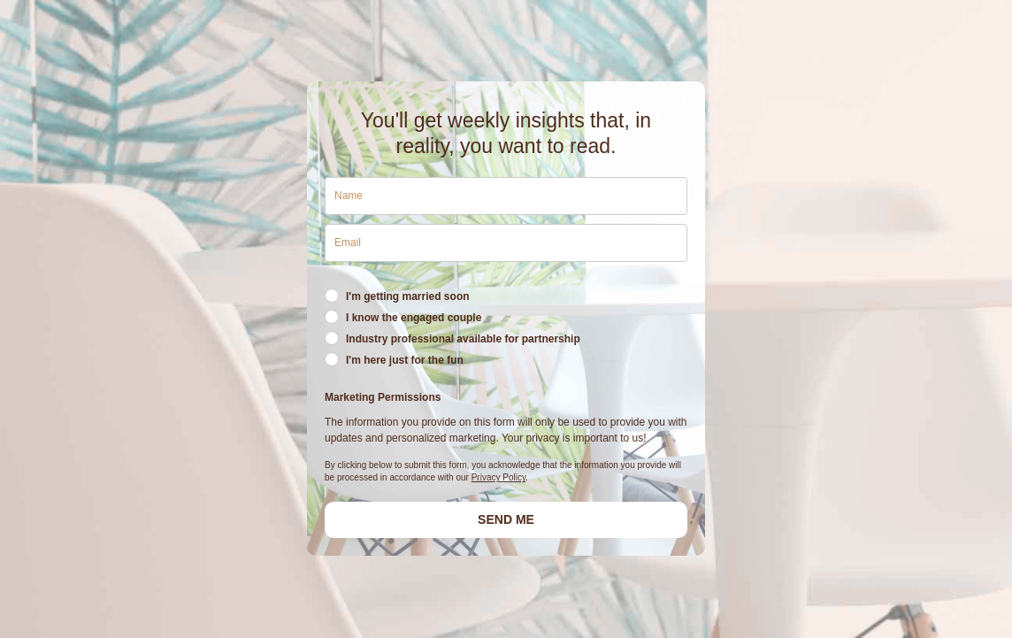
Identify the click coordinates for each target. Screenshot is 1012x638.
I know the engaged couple (413, 317)
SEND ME (506, 519)
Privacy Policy (499, 477)
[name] (506, 196)
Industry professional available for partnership (463, 339)
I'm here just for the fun (405, 360)
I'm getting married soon (408, 296)
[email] (506, 243)
